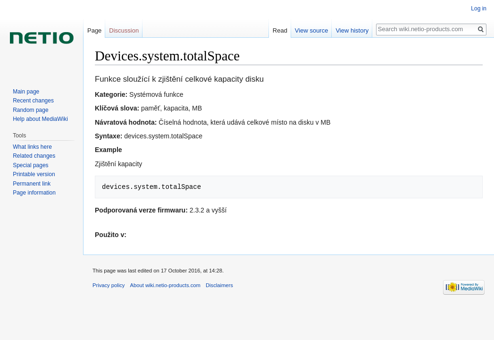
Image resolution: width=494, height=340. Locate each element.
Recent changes (33, 100)
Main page (26, 91)
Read (280, 30)
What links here (32, 147)
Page (94, 30)
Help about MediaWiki (40, 119)
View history (351, 30)
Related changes (34, 156)
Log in (478, 8)
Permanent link (31, 183)
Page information (34, 192)
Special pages (30, 165)
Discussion (124, 30)
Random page (30, 110)
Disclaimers (219, 285)
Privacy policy (108, 285)
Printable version (34, 174)
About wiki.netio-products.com (165, 285)
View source (311, 30)
